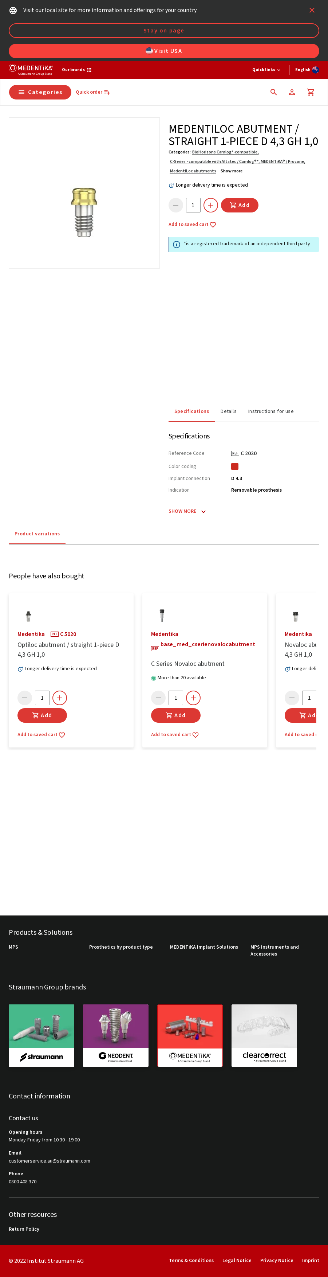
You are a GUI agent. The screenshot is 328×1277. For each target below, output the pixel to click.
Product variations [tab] (37, 532)
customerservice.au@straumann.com (49, 1161)
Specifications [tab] (191, 409)
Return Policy (24, 1229)
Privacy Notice (276, 1260)
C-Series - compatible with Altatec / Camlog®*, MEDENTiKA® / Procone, (237, 162)
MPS (13, 947)
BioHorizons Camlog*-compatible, (225, 152)
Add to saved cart (193, 225)
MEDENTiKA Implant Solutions (204, 947)
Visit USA (164, 51)
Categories (40, 92)
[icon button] (312, 10)
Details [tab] (229, 409)
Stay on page (164, 31)
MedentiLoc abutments (193, 171)
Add (240, 205)
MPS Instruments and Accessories (274, 951)
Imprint (310, 1260)
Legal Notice (237, 1260)
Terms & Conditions (191, 1260)
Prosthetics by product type (121, 947)
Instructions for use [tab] (271, 409)
